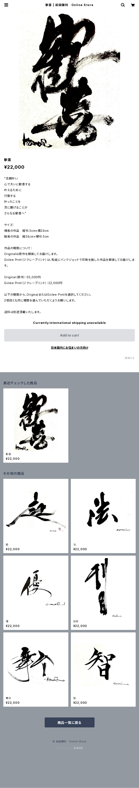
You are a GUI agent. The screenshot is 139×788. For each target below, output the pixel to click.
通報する (130, 358)
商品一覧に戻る (70, 723)
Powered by (69, 748)
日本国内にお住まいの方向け (69, 347)
